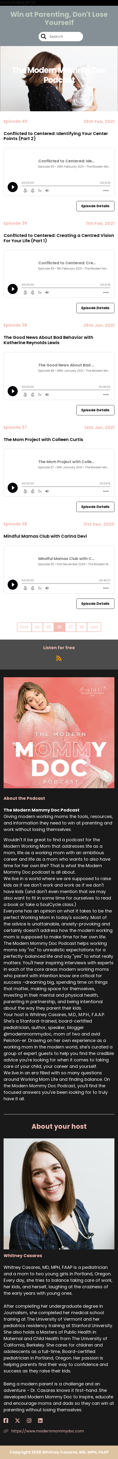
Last (94, 627)
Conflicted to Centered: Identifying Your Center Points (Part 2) (56, 136)
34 (37, 627)
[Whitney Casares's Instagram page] (32, 1420)
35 (48, 627)
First (24, 627)
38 (81, 627)
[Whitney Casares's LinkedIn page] (43, 1420)
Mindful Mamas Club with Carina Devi (45, 536)
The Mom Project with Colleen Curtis (43, 439)
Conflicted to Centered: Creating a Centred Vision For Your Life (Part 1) (59, 238)
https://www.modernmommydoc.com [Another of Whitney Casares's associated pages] (44, 1431)
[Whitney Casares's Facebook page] (9, 1420)
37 (70, 627)
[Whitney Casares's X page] (20, 1420)
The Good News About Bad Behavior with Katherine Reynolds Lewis (48, 340)
